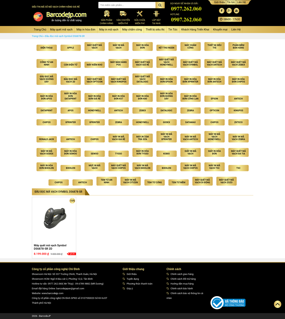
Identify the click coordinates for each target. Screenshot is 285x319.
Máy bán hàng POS (118, 63)
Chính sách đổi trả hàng (181, 278)
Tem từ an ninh (106, 181)
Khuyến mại (220, 29)
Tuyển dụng (131, 278)
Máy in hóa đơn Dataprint (70, 96)
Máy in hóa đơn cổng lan (190, 97)
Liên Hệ (241, 2)
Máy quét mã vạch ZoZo (226, 181)
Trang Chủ (40, 29)
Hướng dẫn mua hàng (180, 283)
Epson (214, 98)
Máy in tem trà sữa (142, 138)
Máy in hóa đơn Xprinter (190, 80)
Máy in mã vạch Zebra (238, 138)
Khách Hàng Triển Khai (195, 29)
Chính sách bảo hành (180, 288)
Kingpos (238, 110)
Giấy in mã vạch (190, 152)
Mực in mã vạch (94, 166)
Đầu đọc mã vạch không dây (47, 79)
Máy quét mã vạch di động (202, 181)
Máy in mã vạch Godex (46, 152)
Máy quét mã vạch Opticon (94, 80)
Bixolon (70, 168)
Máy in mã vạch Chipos (190, 166)
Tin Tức (172, 29)
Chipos (47, 122)
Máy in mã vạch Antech (190, 138)
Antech (238, 98)
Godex (166, 122)
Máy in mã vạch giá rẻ (118, 138)
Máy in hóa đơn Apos (46, 97)
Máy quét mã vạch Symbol (190, 63)
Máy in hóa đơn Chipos (238, 80)
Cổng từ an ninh (46, 63)
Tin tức (231, 2)
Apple (70, 47)
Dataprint (46, 110)
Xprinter (70, 122)
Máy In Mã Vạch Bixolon (142, 166)
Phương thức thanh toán (138, 283)
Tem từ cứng (154, 182)
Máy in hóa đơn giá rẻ (94, 97)
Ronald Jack (46, 139)
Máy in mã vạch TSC (214, 166)
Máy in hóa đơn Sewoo (70, 152)
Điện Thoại (47, 47)
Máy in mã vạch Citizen (130, 181)
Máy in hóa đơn (85, 29)
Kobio (166, 153)
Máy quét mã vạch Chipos (118, 166)
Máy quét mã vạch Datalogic (142, 79)
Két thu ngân (166, 47)
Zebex (142, 110)
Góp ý (128, 288)
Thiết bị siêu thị (155, 29)
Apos (70, 110)
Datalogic (166, 110)
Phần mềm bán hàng (238, 46)
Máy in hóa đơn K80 (142, 97)
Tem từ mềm (178, 182)
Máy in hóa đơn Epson (166, 80)
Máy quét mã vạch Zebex (238, 63)
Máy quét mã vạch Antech (214, 63)
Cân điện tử (70, 64)
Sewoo (94, 153)
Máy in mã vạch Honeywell (214, 137)
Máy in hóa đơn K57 (118, 97)
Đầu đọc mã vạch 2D (70, 80)
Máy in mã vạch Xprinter (166, 137)
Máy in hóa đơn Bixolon (46, 166)
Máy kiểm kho (94, 64)
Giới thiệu (219, 2)
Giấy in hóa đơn (214, 152)
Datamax (190, 122)
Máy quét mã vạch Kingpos (119, 80)
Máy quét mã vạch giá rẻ (142, 63)
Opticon (214, 110)
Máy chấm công (132, 29)
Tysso (118, 153)
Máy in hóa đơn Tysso (142, 152)
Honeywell (94, 110)
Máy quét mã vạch (61, 29)
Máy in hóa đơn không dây (166, 96)
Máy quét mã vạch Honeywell (166, 62)
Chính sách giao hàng (180, 274)
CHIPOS (59, 182)
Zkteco (238, 122)
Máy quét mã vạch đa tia (238, 152)
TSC (238, 168)
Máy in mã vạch (108, 29)
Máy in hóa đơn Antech (214, 80)
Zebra (190, 110)
